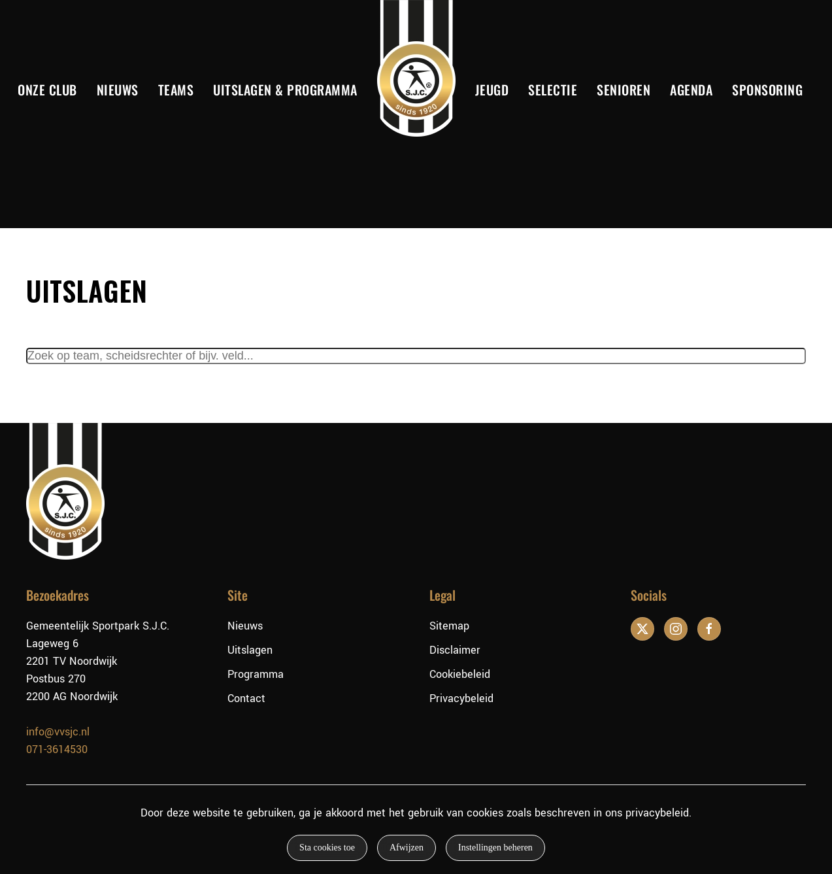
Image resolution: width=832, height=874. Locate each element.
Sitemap (449, 625)
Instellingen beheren (495, 847)
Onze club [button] (47, 89)
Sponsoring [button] (767, 89)
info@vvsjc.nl (58, 731)
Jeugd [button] (492, 89)
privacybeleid (657, 812)
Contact (246, 698)
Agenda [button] (691, 89)
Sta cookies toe (327, 847)
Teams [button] (176, 89)
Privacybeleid (461, 698)
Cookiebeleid (459, 674)
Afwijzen (407, 847)
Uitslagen (250, 650)
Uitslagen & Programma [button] (285, 89)
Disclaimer (454, 650)
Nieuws (118, 89)
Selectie (552, 89)
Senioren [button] (623, 89)
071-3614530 (57, 749)
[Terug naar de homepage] (416, 68)
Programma (255, 674)
